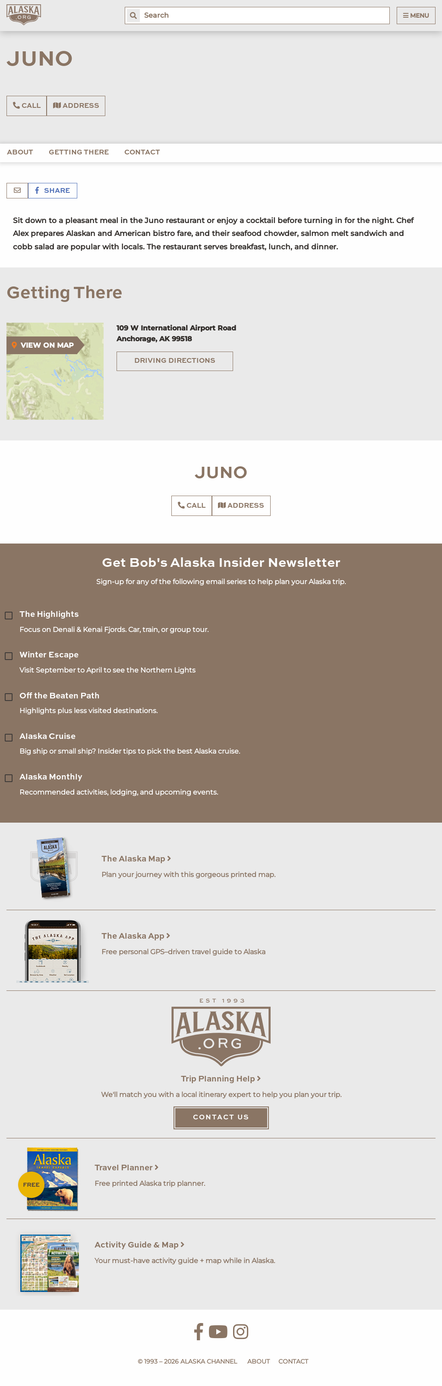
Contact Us (221, 1117)
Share (52, 191)
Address (76, 106)
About (20, 152)
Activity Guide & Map (140, 1245)
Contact (142, 152)
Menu (416, 15)
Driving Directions (174, 361)
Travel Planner (127, 1168)
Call (27, 106)
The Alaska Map (136, 859)
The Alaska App (135, 936)
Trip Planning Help (221, 1079)
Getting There (79, 152)
